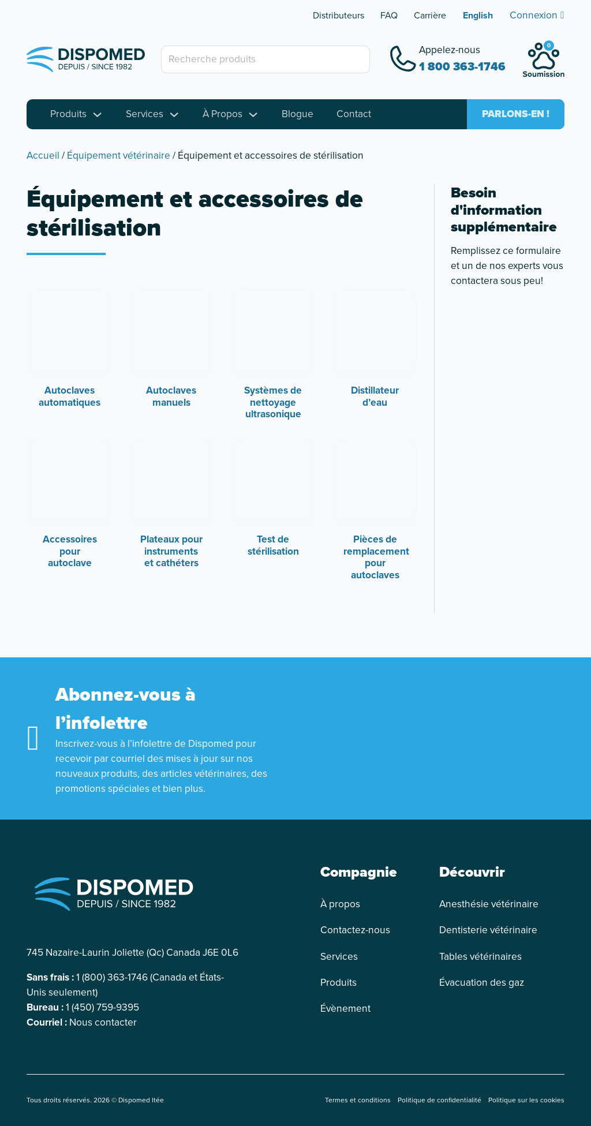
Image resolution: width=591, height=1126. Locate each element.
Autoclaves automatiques (69, 396)
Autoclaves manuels (171, 396)
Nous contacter (103, 1022)
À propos (340, 904)
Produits (68, 114)
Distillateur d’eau (375, 396)
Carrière (430, 15)
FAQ (389, 15)
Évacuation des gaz (481, 982)
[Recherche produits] (265, 59)
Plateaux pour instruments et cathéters (171, 551)
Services (144, 114)
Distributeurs (338, 15)
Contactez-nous (355, 930)
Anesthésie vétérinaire (488, 904)
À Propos (222, 114)
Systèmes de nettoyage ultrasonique (273, 402)
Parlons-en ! (515, 114)
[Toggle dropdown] (97, 114)
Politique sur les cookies (526, 1100)
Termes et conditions (358, 1100)
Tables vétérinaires (480, 956)
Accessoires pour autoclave (70, 551)
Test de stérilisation (273, 545)
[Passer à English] (478, 15)
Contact (353, 114)
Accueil (43, 155)
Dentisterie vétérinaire (488, 930)
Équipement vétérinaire (118, 155)
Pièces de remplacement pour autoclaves (376, 557)
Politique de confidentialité (439, 1100)
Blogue (297, 114)
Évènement (345, 1008)
